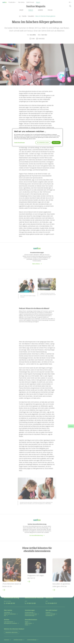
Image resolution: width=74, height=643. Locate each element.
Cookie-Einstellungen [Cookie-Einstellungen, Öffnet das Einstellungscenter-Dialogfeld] (19, 142)
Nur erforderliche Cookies (43, 142)
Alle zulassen (56, 142)
